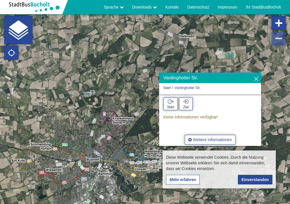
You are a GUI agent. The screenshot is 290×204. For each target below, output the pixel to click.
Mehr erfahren (183, 179)
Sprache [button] (114, 7)
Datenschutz (198, 7)
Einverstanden (255, 179)
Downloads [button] (144, 7)
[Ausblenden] (256, 79)
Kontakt (172, 7)
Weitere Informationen (210, 139)
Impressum (227, 7)
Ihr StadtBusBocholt (263, 7)
